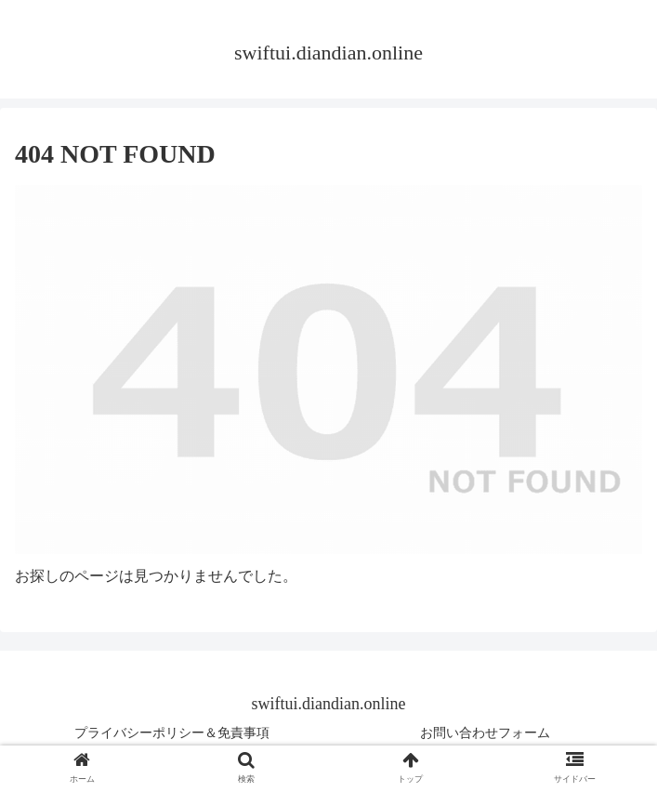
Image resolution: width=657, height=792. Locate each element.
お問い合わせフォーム (485, 733)
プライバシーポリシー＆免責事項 (171, 733)
